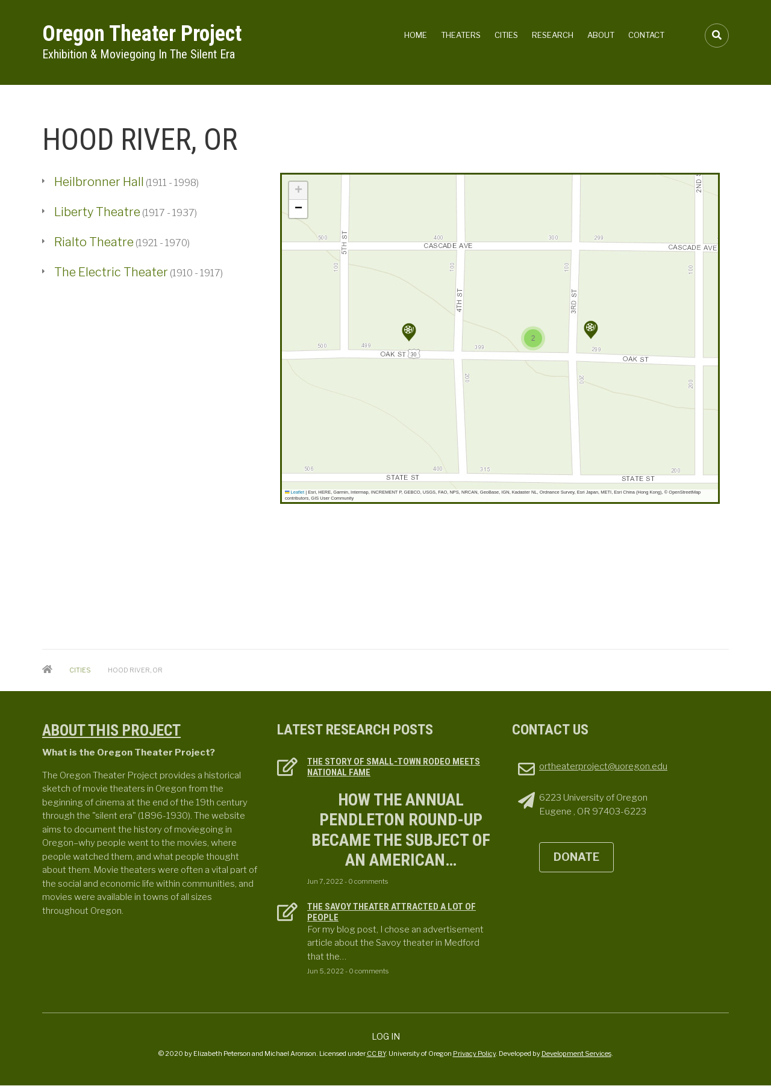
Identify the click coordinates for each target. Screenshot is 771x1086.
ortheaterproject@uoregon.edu (603, 766)
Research (552, 35)
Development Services (576, 1053)
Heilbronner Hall (99, 182)
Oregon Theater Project (142, 33)
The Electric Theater (111, 272)
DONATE (576, 857)
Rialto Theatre (94, 242)
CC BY (376, 1053)
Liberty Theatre (97, 212)
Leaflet (294, 492)
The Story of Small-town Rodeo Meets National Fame (393, 767)
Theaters (461, 35)
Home (415, 35)
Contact (646, 35)
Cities (506, 35)
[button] (409, 332)
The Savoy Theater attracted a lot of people (391, 912)
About (600, 35)
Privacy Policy (474, 1053)
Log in (386, 1036)
